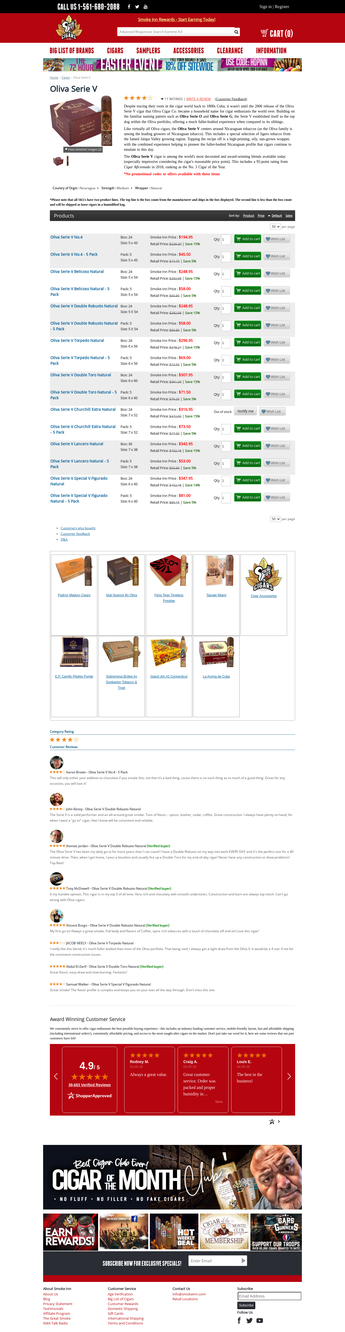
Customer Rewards (123, 1304)
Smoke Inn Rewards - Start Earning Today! (176, 19)
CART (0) (277, 33)
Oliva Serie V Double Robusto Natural (84, 306)
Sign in (265, 6)
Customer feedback (75, 533)
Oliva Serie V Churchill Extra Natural (83, 409)
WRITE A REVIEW (198, 99)
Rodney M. (139, 1062)
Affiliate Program (56, 1313)
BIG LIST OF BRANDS (72, 50)
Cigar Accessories (264, 596)
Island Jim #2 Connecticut (168, 676)
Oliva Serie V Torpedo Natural (77, 340)
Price (261, 215)
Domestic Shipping (123, 1308)
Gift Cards (115, 1313)
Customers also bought (78, 528)
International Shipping (126, 1318)
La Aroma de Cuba (216, 676)
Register (282, 6)
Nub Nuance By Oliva (121, 595)
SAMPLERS (148, 50)
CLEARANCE (230, 50)
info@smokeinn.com (189, 1294)
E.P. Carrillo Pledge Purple (74, 676)
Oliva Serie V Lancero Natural (76, 443)
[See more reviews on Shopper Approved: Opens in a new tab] (233, 1121)
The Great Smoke (57, 1318)
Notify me (245, 411)
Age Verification (120, 1294)
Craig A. (190, 1062)
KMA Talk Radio (55, 1323)
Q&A (64, 539)
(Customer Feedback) (231, 99)
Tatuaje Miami (216, 595)
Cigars (65, 77)
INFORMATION (271, 50)
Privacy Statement (58, 1304)
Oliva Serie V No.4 (66, 237)
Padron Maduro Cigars (74, 595)
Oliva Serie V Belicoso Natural (77, 271)
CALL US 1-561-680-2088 (88, 6)
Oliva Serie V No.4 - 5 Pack (73, 254)
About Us (50, 1294)
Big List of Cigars (121, 1299)
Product (248, 215)
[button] (56, 1076)
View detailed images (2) (84, 149)
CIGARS (115, 50)
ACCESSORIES (188, 50)
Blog (46, 1299)
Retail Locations (185, 1299)
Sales (288, 215)
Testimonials (53, 1308)
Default (277, 215)
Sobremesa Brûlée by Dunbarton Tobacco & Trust (121, 682)
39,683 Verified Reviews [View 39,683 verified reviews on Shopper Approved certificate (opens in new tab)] (89, 1084)
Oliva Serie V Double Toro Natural (80, 374)
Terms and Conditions (125, 1323)
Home (54, 77)
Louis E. (244, 1062)
